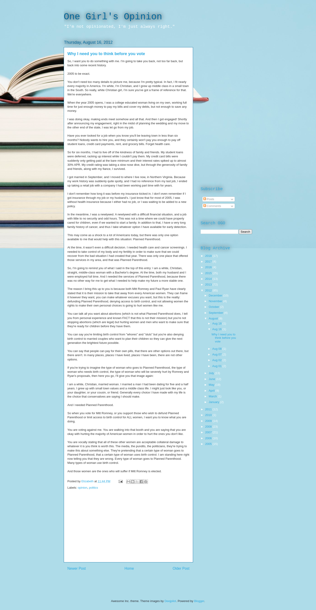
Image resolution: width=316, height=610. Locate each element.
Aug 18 (217, 323)
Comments (212, 206)
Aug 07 (217, 354)
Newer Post (76, 568)
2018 (209, 256)
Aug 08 (217, 348)
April (212, 390)
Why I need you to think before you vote (224, 338)
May (212, 384)
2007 (209, 432)
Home (129, 568)
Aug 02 (217, 360)
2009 (209, 421)
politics (93, 487)
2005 (209, 444)
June (212, 379)
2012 (209, 290)
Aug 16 (217, 329)
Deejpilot (170, 601)
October (214, 307)
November (216, 301)
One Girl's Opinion (113, 17)
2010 (209, 415)
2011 (209, 409)
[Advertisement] (128, 530)
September (216, 312)
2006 (209, 438)
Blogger (199, 601)
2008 (209, 426)
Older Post (181, 568)
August (214, 318)
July (212, 373)
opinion (82, 487)
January (214, 402)
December (216, 295)
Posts (208, 199)
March (213, 396)
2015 (209, 273)
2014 (209, 279)
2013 (209, 284)
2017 (209, 261)
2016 (209, 267)
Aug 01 (217, 366)
